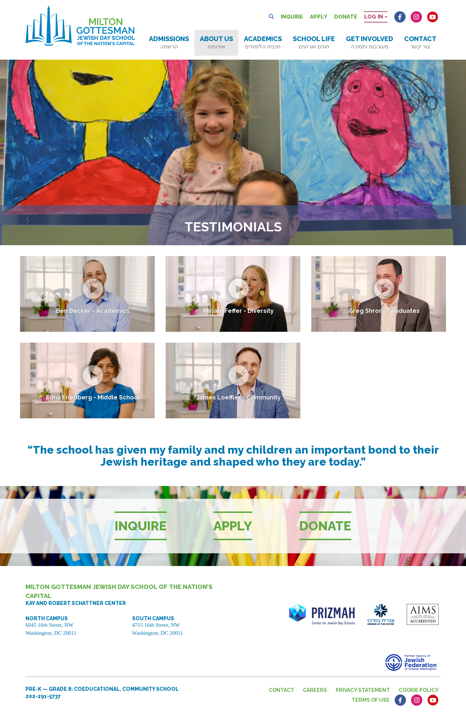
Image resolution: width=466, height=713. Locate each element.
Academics (263, 42)
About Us (216, 42)
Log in (375, 16)
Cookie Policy (419, 690)
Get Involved (369, 42)
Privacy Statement (363, 690)
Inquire (292, 16)
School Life (314, 42)
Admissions (169, 42)
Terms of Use (371, 700)
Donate (345, 16)
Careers (315, 690)
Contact (420, 42)
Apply (318, 16)
